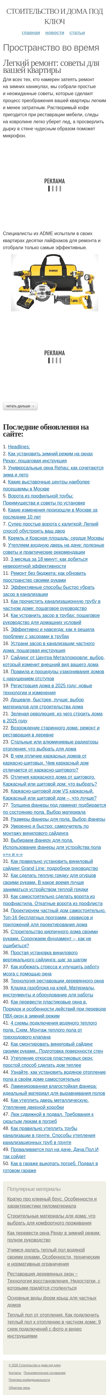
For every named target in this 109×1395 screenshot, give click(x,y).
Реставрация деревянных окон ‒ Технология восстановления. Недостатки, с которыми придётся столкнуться (53, 1280)
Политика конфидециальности (29, 1380)
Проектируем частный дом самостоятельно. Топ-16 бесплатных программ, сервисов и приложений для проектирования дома (54, 917)
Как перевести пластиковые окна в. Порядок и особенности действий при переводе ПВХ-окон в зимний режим (54, 1008)
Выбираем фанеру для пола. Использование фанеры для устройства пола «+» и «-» (52, 847)
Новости (54, 32)
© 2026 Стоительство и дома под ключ (35, 1365)
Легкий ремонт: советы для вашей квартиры (51, 66)
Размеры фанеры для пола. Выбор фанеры (58, 819)
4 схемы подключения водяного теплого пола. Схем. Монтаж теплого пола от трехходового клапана (50, 1030)
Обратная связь (19, 1387)
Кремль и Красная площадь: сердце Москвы (56, 538)
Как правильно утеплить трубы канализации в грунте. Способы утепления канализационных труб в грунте (49, 1135)
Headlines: (19, 446)
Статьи (77, 32)
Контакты (15, 1373)
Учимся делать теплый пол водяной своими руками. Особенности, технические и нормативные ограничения (53, 1256)
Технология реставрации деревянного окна (57, 980)
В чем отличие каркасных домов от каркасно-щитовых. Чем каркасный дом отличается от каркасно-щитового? (46, 762)
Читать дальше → (20, 406)
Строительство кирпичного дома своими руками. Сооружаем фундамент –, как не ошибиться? (50, 938)
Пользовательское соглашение (45, 1373)
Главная (31, 32)
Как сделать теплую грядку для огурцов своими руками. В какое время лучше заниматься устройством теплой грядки (49, 882)
